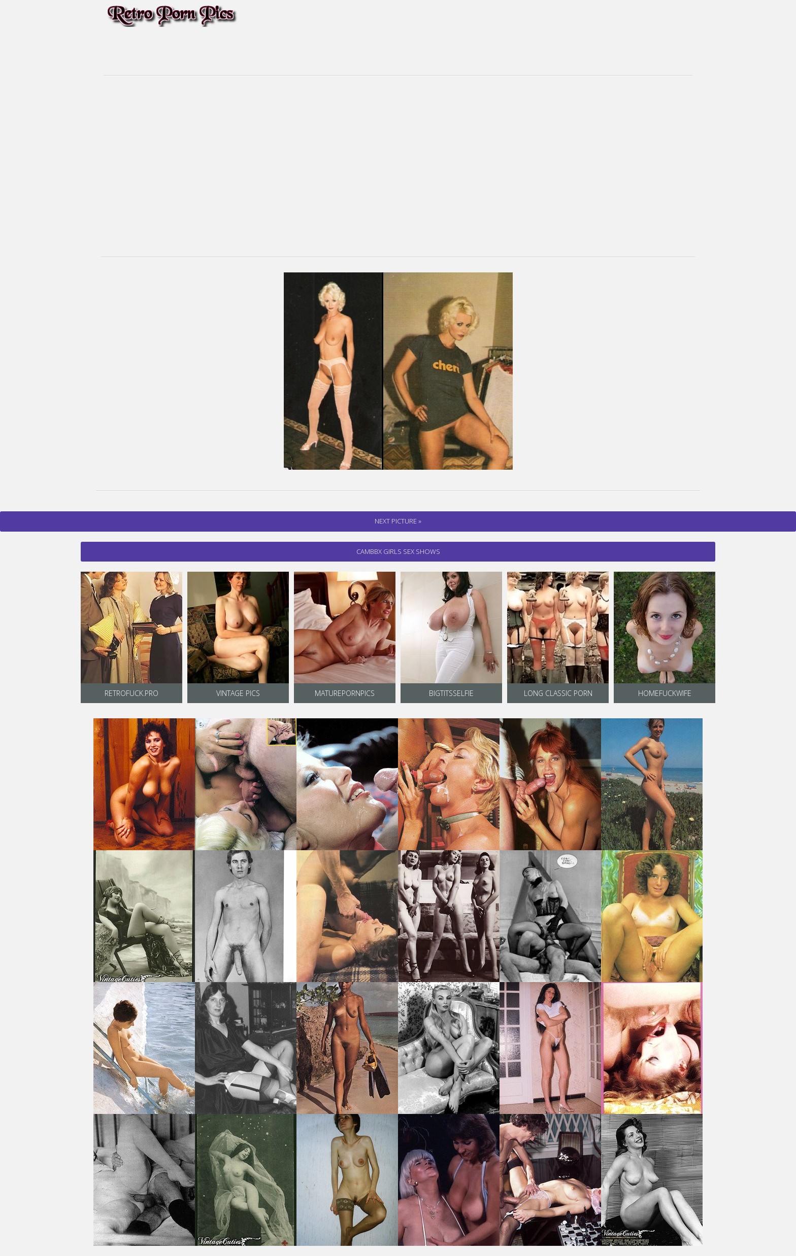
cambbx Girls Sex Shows (398, 551)
